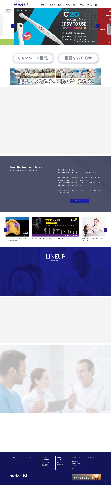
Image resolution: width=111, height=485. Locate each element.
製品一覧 (28, 457)
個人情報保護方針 (61, 464)
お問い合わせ (90, 457)
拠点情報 (59, 462)
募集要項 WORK (76, 463)
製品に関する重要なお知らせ (45, 465)
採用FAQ (74, 465)
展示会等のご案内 (46, 459)
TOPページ (14, 457)
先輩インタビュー (76, 468)
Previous (13, 26)
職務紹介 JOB (75, 461)
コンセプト (59, 459)
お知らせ (44, 457)
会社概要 (59, 457)
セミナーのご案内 (46, 462)
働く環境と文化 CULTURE (76, 458)
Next (98, 26)
